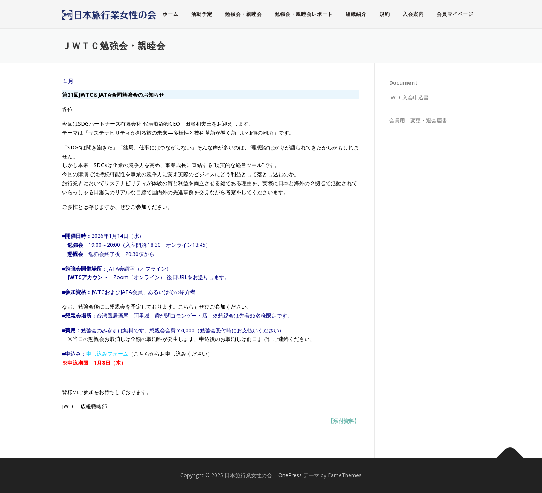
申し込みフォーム (107, 353)
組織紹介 (356, 14)
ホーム (170, 14)
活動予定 (201, 14)
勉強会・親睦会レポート (304, 14)
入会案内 (413, 14)
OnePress (290, 475)
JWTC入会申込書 (409, 97)
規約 (384, 14)
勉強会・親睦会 (243, 14)
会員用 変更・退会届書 (418, 120)
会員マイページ (455, 14)
